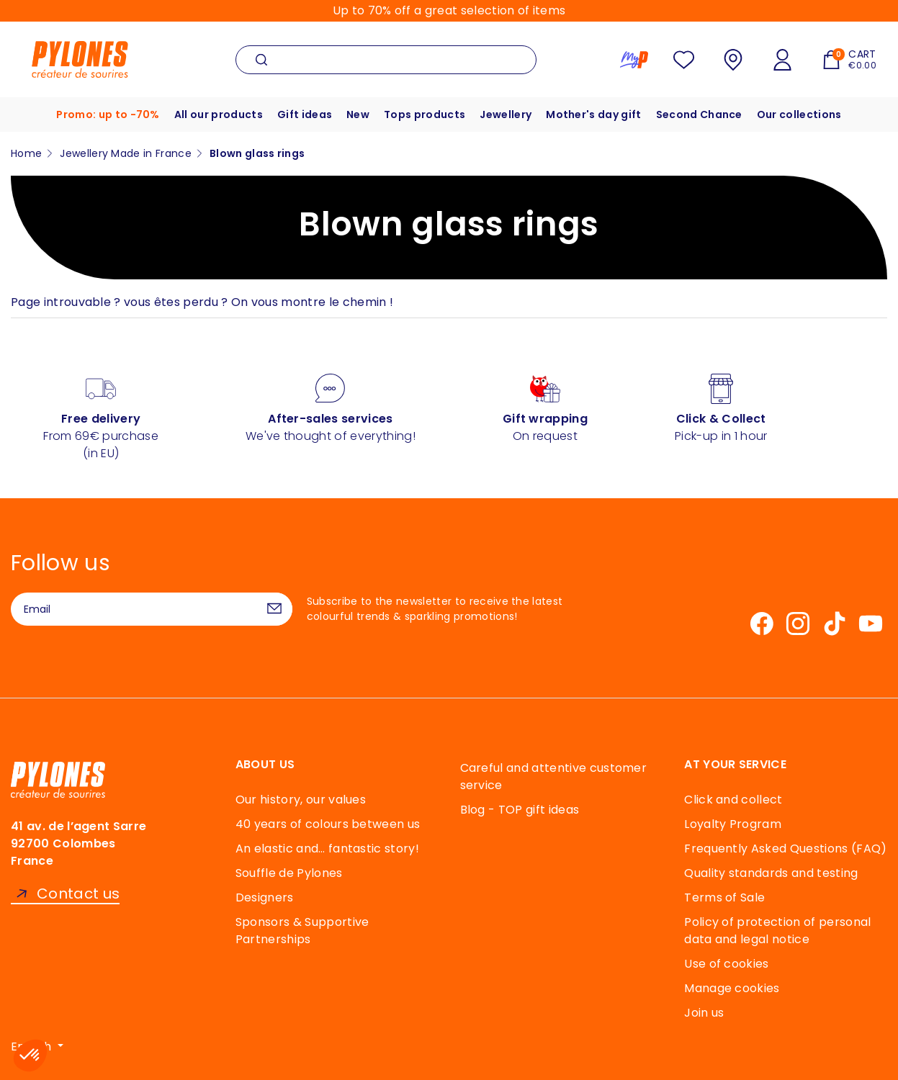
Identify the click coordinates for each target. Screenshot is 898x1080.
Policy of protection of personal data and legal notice (777, 931)
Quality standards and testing (771, 873)
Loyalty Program (732, 824)
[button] (30, 1055)
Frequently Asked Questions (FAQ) (785, 848)
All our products (218, 114)
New (357, 114)
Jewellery (505, 114)
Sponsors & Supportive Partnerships (302, 931)
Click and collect (733, 799)
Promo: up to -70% (107, 114)
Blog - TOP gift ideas (520, 809)
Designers (264, 897)
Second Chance (699, 114)
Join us (704, 1012)
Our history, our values (300, 799)
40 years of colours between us (328, 824)
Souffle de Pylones (289, 873)
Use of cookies (726, 963)
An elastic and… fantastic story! (327, 848)
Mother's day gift (593, 114)
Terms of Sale (724, 897)
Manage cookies (731, 988)
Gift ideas (304, 114)
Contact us (78, 894)
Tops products (424, 114)
